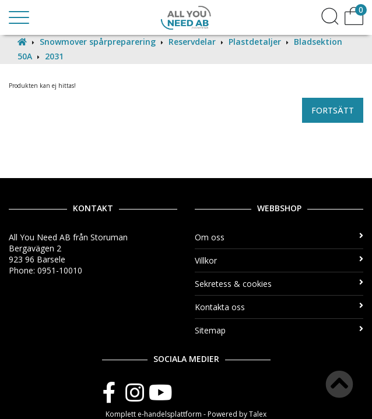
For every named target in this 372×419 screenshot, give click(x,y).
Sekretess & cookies (279, 283)
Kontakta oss (279, 307)
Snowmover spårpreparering (98, 41)
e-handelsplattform (170, 414)
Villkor (279, 260)
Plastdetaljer (255, 41)
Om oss (279, 237)
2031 (54, 56)
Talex (257, 414)
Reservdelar (192, 41)
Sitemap (279, 330)
